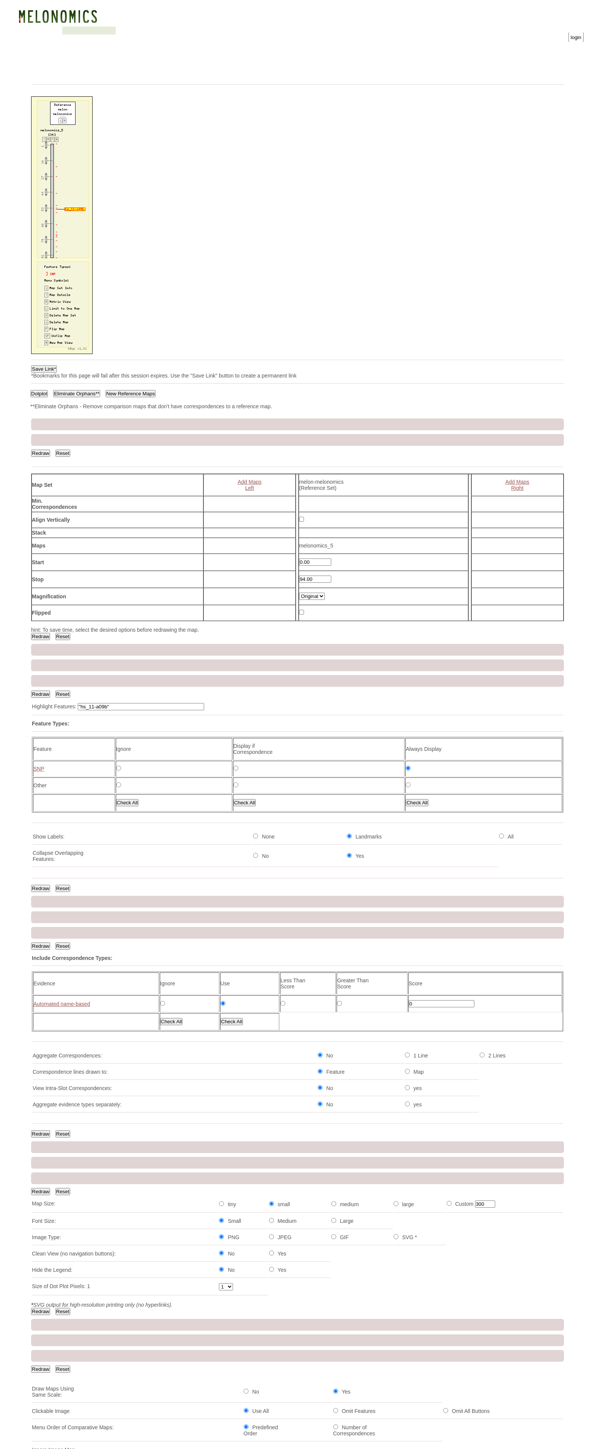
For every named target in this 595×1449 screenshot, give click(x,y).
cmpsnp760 (45, 1326)
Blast (94, 31)
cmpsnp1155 (47, 1109)
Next (147, 964)
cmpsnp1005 (47, 1276)
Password (504, 30)
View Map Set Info (272, 798)
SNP (331, 868)
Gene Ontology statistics (196, 31)
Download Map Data (329, 941)
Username (431, 30)
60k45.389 (44, 1209)
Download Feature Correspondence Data (353, 947)
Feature (41, 995)
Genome (36, 31)
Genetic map (67, 31)
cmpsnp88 (44, 1343)
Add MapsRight (517, 469)
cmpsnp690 (45, 1092)
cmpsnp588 (45, 1159)
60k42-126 (44, 1126)
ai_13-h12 (43, 1059)
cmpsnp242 (45, 1393)
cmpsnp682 (45, 1259)
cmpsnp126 (45, 1376)
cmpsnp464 (45, 1142)
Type (143, 995)
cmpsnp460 (45, 1243)
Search (116, 31)
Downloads (146, 31)
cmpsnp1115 (47, 1076)
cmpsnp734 (45, 1359)
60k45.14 (43, 1192)
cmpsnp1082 (47, 1009)
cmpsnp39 (44, 1293)
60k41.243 (44, 1176)
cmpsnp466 (45, 1042)
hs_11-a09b (46, 1410)
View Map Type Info (225, 781)
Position (191, 995)
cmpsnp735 (45, 1026)
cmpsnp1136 (47, 1226)
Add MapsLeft (249, 469)
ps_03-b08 (44, 1309)
